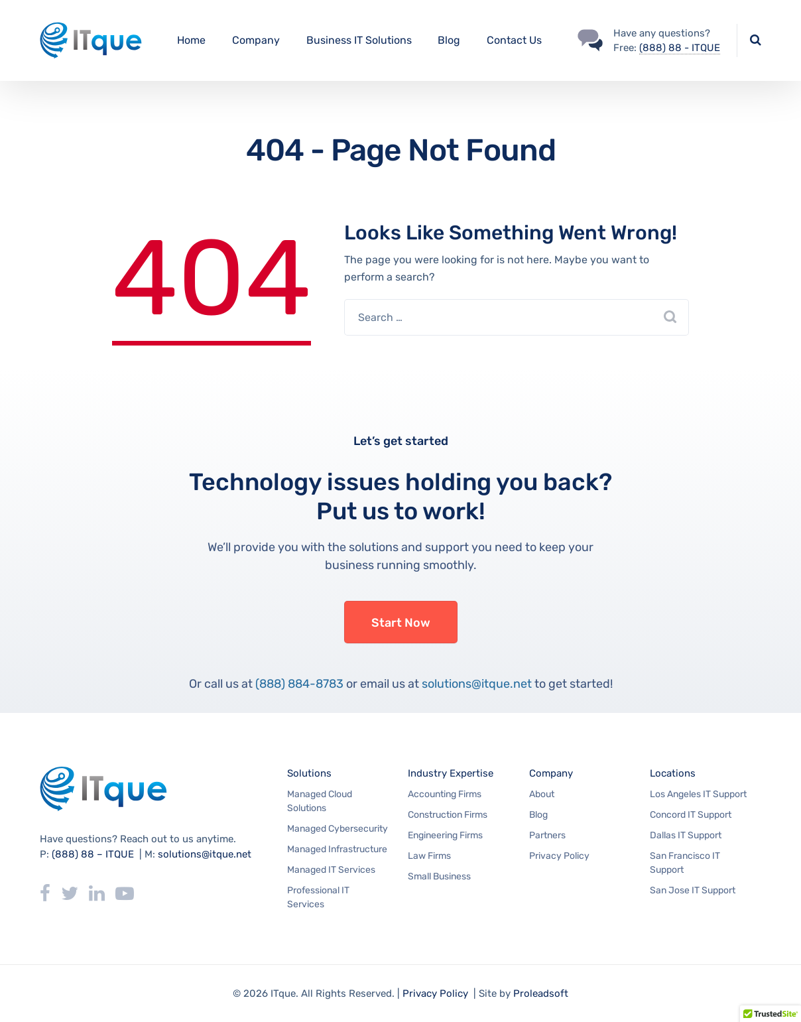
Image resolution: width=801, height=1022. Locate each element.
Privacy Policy (559, 856)
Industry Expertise (450, 773)
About (541, 794)
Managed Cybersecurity (337, 828)
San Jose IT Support (692, 890)
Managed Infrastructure (337, 849)
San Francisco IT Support (685, 862)
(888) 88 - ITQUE (679, 48)
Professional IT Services (318, 897)
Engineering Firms (445, 835)
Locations (673, 773)
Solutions (309, 773)
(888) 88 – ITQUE (93, 854)
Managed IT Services (331, 869)
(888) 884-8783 (299, 683)
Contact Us (514, 40)
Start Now (400, 622)
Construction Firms (447, 814)
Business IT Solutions (359, 40)
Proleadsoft (540, 993)
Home (191, 40)
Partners (547, 835)
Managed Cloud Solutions (319, 801)
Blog (449, 40)
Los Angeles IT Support (698, 794)
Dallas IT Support (685, 835)
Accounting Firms (444, 794)
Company (256, 40)
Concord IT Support (690, 814)
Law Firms (429, 856)
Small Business (439, 876)
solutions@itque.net (477, 683)
